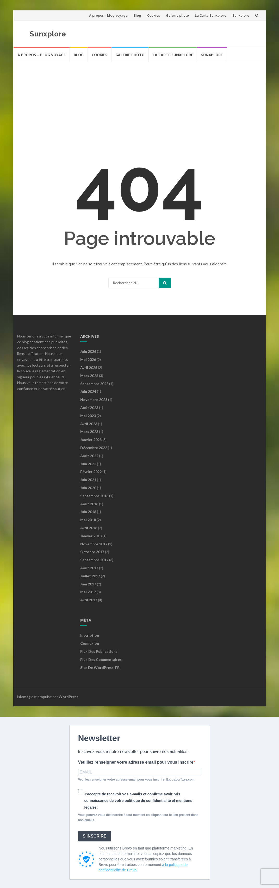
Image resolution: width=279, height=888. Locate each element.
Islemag (23, 696)
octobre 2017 (92, 552)
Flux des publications (98, 651)
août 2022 (89, 455)
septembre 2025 (94, 383)
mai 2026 (88, 359)
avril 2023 (88, 423)
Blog (137, 15)
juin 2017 (88, 584)
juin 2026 (88, 351)
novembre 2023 (93, 399)
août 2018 (89, 504)
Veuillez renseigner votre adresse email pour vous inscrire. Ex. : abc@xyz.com (136, 779)
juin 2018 (88, 511)
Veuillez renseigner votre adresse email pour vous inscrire (136, 762)
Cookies (153, 15)
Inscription (89, 635)
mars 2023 (89, 431)
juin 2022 (88, 464)
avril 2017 (88, 600)
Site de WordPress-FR (100, 667)
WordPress (68, 696)
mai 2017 (88, 592)
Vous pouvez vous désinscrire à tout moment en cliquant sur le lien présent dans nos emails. (138, 817)
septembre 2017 (94, 560)
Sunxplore (240, 15)
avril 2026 (88, 367)
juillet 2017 (90, 576)
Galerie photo (177, 15)
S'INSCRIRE (95, 836)
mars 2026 (89, 375)
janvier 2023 (91, 439)
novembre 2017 (93, 544)
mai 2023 (88, 415)
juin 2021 (88, 479)
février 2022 (91, 471)
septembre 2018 (94, 496)
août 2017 (89, 568)
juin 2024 (88, 391)
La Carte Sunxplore (210, 15)
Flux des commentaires (101, 659)
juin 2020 (88, 487)
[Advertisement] (139, 101)
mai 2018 (88, 520)
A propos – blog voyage (108, 15)
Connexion (89, 643)
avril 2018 (88, 528)
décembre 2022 (93, 447)
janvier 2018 (91, 536)
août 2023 (89, 407)
